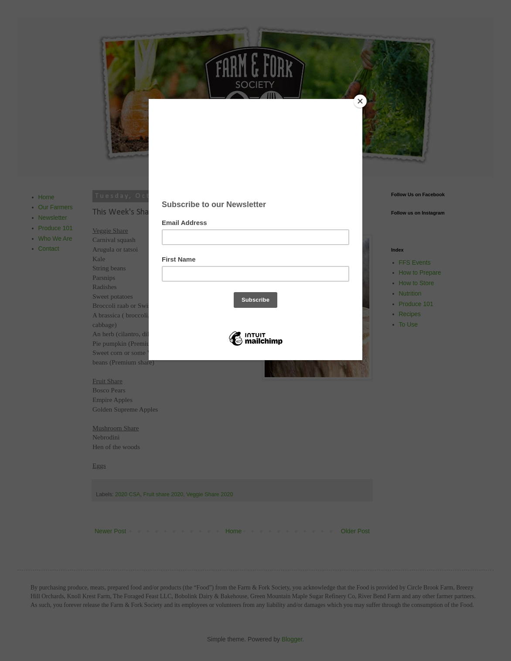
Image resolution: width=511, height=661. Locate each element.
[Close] (360, 101)
